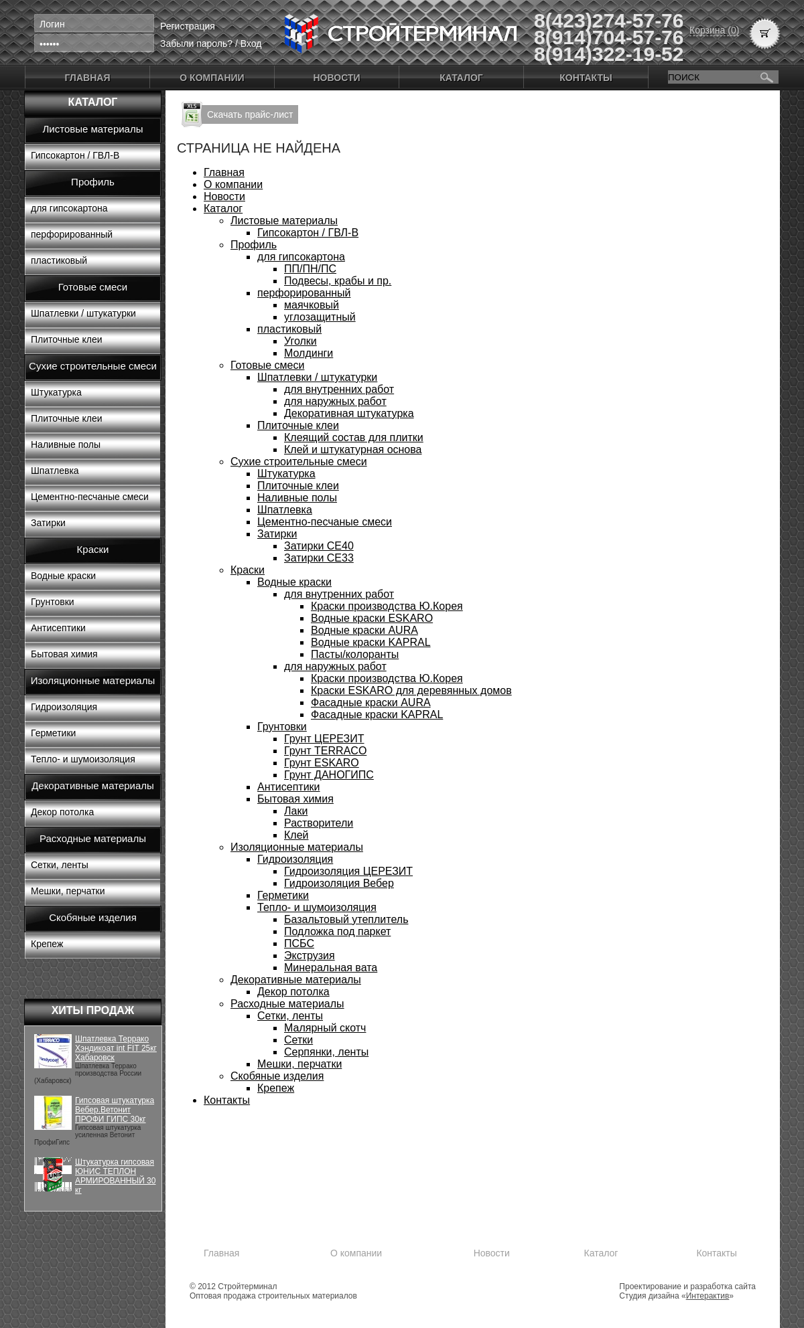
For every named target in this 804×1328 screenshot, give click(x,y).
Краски (93, 549)
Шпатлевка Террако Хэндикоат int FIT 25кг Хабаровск (116, 1048)
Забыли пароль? (196, 43)
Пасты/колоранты (355, 654)
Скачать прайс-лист (250, 114)
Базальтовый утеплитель (346, 919)
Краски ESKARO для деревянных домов (411, 690)
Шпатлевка (55, 470)
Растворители (318, 823)
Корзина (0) (714, 30)
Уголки (300, 341)
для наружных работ (335, 401)
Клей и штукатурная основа (352, 449)
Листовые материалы (93, 129)
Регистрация (187, 26)
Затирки (48, 522)
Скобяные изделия (93, 917)
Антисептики (58, 627)
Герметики (53, 733)
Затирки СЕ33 (319, 558)
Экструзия (309, 955)
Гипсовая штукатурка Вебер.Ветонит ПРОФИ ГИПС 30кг (114, 1110)
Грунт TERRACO (325, 750)
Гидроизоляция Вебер (339, 883)
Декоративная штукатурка (349, 413)
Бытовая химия (64, 654)
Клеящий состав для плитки (353, 437)
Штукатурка (56, 392)
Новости (336, 77)
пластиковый (59, 260)
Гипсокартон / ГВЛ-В (75, 155)
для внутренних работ (339, 389)
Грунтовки (52, 601)
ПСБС (299, 943)
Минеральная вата (330, 967)
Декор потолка (62, 812)
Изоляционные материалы (93, 680)
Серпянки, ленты (326, 1052)
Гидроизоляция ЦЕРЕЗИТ (348, 871)
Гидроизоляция (64, 706)
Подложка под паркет (337, 931)
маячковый (311, 305)
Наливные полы (65, 444)
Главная (88, 77)
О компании (212, 77)
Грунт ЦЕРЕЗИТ (324, 738)
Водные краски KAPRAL (371, 642)
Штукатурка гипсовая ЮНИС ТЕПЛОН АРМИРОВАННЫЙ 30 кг (115, 1176)
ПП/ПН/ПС (310, 268)
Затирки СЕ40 (319, 546)
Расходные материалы (93, 838)
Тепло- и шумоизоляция (83, 759)
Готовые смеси (92, 287)
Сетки (298, 1040)
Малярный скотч (325, 1027)
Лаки (296, 811)
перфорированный (72, 234)
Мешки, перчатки (68, 891)
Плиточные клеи (67, 339)
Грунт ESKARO (321, 762)
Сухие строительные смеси (93, 365)
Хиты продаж (93, 1010)
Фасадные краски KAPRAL (377, 714)
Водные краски (63, 575)
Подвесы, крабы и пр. (337, 280)
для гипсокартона (69, 208)
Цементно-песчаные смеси (90, 496)
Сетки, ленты (59, 864)
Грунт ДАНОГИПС (329, 774)
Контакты (585, 77)
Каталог (461, 77)
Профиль (93, 181)
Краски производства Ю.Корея (387, 606)
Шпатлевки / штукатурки (83, 313)
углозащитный (320, 317)
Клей (296, 835)
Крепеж (47, 943)
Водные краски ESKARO (372, 618)
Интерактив (708, 1296)
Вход (251, 43)
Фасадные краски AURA (371, 702)
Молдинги (308, 353)
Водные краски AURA (364, 630)
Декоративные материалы (92, 785)
